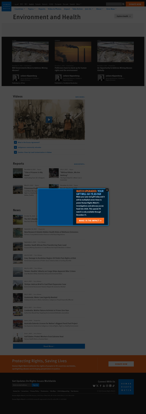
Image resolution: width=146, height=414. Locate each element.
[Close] (106, 189)
